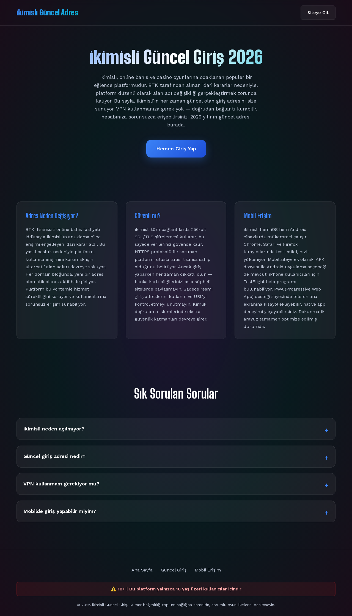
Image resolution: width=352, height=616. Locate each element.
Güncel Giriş (173, 570)
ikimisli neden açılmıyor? (53, 429)
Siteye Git (318, 12)
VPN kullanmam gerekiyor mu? (61, 484)
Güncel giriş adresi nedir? (54, 456)
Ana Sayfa (142, 570)
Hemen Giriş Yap (176, 148)
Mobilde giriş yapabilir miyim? (59, 511)
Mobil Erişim (208, 570)
